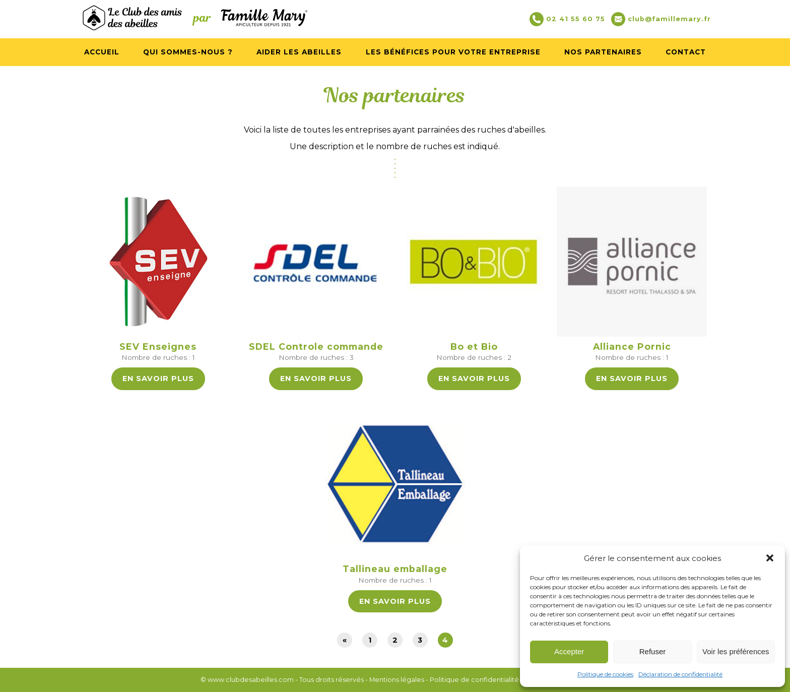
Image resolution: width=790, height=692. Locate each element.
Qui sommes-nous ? (188, 52)
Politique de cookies (605, 674)
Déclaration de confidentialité (680, 674)
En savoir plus (158, 378)
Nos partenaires (603, 52)
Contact (686, 52)
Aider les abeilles (299, 52)
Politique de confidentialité (474, 679)
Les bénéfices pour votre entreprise (453, 52)
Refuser (652, 651)
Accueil (101, 52)
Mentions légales (396, 679)
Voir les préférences (735, 651)
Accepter (569, 651)
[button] (770, 558)
